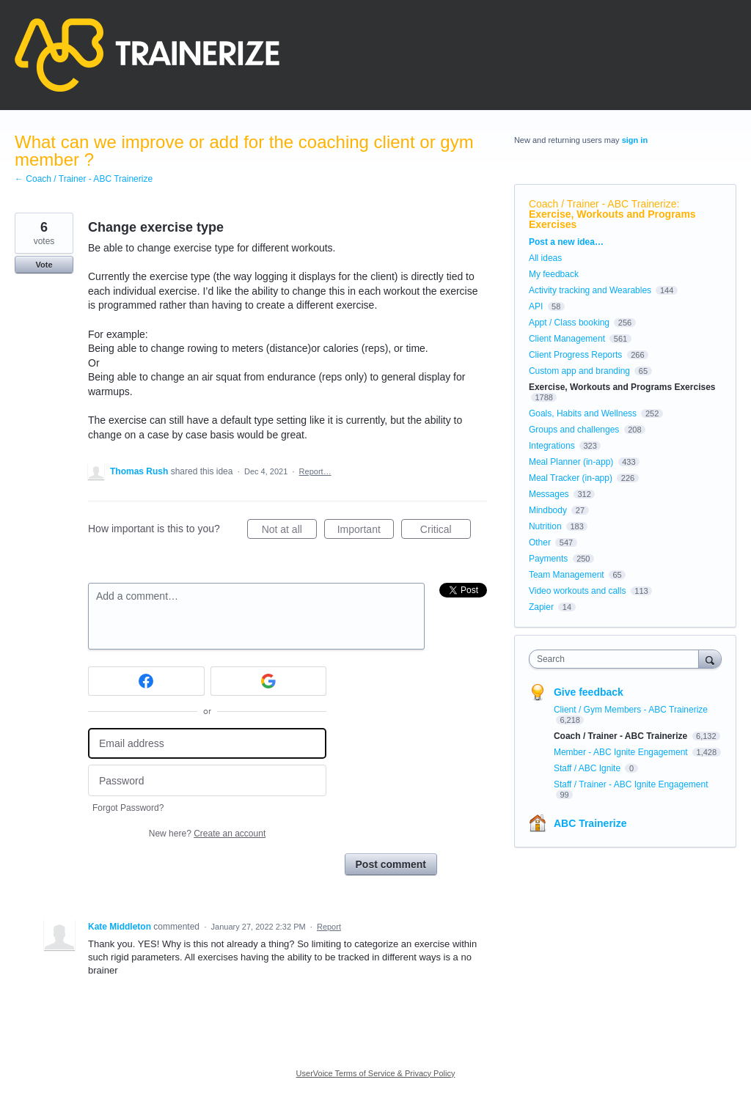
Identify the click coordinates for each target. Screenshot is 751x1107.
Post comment (391, 864)
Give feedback (588, 692)
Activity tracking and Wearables (590, 290)
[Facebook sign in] (146, 681)
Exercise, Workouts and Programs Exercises (612, 219)
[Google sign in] (268, 681)
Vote (43, 264)
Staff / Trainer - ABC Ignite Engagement (631, 784)
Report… (315, 471)
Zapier (541, 607)
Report (329, 926)
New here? (207, 833)
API (536, 306)
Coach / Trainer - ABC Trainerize (603, 204)
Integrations (552, 446)
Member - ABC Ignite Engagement (622, 752)
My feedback (554, 274)
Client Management (567, 339)
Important (365, 531)
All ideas (545, 258)
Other (540, 542)
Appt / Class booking (569, 322)
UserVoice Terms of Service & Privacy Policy (375, 1073)
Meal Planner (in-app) (571, 462)
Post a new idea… (566, 242)
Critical (445, 531)
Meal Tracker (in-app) (570, 478)
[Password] (207, 780)
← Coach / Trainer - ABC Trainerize (84, 179)
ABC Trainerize (590, 823)
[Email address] (207, 744)
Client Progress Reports (575, 355)
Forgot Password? (128, 808)
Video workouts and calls (577, 591)
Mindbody (548, 510)
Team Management (566, 575)
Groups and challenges (574, 429)
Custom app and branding (579, 371)
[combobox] (617, 659)
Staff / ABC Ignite (588, 768)
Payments (548, 559)
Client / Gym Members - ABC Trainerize (631, 710)
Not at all (289, 531)
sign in (635, 140)
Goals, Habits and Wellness (583, 413)
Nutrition (545, 526)
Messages (549, 494)
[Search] (710, 659)
